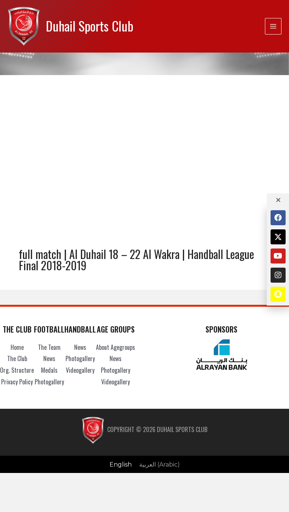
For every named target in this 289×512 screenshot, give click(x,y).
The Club (17, 358)
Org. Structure (17, 370)
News (49, 358)
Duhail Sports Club (89, 26)
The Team (49, 347)
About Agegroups (115, 347)
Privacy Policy (17, 381)
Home (17, 347)
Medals (49, 370)
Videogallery (80, 370)
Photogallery (49, 381)
